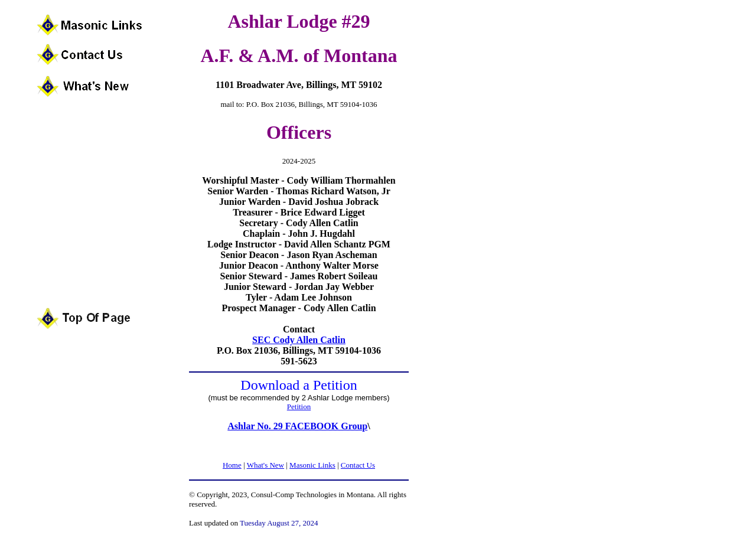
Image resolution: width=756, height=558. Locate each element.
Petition (299, 406)
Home (232, 465)
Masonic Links (312, 465)
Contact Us (358, 465)
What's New (265, 465)
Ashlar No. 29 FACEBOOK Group (297, 426)
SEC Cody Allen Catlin (299, 340)
